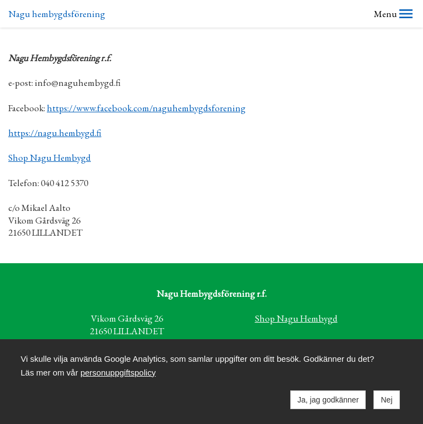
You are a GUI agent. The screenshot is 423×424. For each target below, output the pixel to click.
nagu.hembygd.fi (69, 133)
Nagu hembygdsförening (56, 14)
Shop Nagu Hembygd (49, 157)
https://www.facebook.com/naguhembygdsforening (146, 108)
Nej (386, 399)
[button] (406, 14)
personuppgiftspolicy (118, 372)
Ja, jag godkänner (328, 399)
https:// (22, 133)
